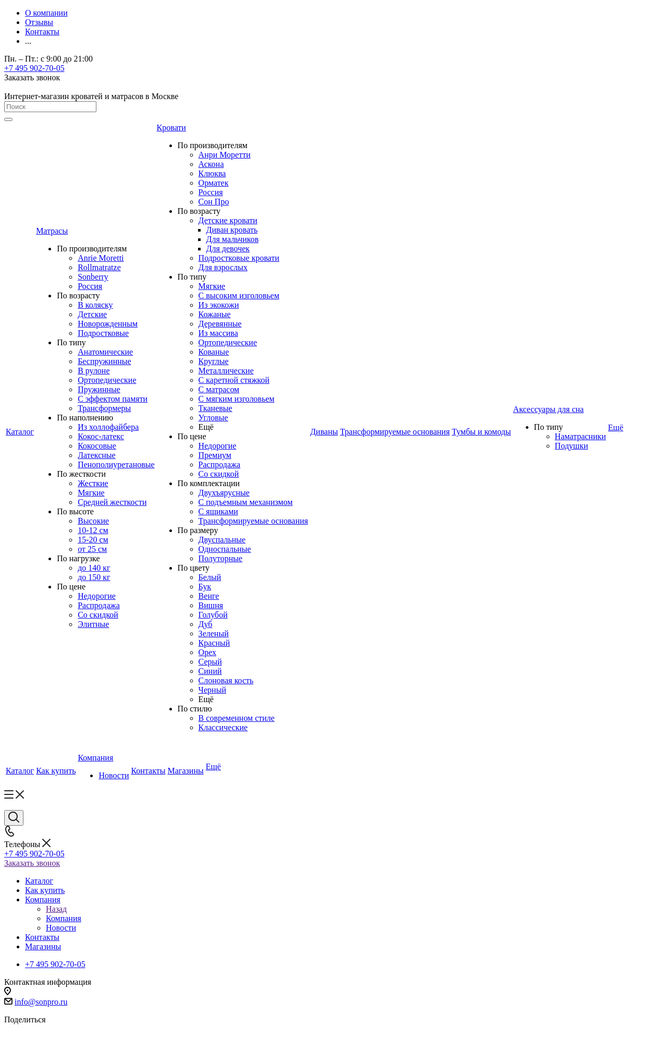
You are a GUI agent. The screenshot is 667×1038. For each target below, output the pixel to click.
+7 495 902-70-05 (34, 68)
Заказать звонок (32, 863)
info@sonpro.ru (41, 1001)
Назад (56, 908)
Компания (63, 918)
